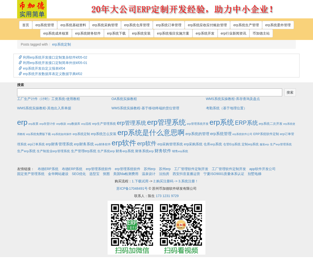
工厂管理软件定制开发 (191, 169)
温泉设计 (149, 174)
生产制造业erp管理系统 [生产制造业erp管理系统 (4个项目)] (53, 151)
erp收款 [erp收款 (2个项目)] (61, 123)
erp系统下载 (116, 33)
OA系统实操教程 (124, 99)
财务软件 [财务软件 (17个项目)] (163, 151)
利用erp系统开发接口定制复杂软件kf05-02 (53, 57)
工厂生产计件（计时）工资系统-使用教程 (48, 99)
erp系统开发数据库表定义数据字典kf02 (50, 74)
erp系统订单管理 (168, 25)
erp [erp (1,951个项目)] (22, 122)
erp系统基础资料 (73, 25)
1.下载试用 (140, 181)
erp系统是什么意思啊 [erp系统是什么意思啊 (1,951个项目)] (150, 132)
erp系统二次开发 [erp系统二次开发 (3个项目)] (270, 123)
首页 (25, 25)
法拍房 (164, 174)
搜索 (20, 85)
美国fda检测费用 (125, 174)
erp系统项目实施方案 (173, 33)
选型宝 (94, 174)
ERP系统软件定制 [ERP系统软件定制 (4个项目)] (266, 134)
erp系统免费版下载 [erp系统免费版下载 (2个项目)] (38, 134)
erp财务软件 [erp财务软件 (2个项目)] (103, 144)
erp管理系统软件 (98, 169)
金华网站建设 (58, 174)
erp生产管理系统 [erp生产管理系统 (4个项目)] (104, 123)
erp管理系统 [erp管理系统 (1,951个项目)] (166, 122)
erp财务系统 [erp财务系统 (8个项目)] (84, 144)
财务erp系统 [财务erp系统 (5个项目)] (125, 151)
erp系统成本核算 (56, 33)
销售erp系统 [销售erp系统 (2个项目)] (180, 151)
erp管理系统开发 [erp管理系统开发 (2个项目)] (198, 123)
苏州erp (150, 169)
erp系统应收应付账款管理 (207, 25)
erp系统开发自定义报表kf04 (42, 68)
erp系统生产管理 (246, 25)
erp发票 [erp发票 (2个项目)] (33, 123)
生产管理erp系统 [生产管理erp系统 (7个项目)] (84, 151)
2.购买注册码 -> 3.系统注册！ (175, 181)
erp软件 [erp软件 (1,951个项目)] (124, 143)
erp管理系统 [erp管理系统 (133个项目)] (131, 123)
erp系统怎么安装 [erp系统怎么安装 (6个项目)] (103, 134)
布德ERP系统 (48, 169)
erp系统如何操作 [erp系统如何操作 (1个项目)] (62, 134)
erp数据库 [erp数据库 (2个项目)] (73, 123)
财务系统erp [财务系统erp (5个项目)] (144, 151)
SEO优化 (79, 174)
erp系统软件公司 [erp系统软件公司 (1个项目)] (242, 134)
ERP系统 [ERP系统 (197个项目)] (246, 123)
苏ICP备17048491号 (132, 188)
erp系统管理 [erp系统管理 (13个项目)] (221, 134)
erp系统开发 (205, 33)
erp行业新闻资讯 (233, 33)
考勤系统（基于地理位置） (226, 108)
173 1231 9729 (167, 196)
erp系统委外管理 (278, 25)
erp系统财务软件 (88, 33)
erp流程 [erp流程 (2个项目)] (86, 123)
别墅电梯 (254, 174)
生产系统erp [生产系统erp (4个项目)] (106, 151)
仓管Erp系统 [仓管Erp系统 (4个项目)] (232, 144)
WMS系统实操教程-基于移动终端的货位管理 (145, 108)
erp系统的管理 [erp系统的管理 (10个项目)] (197, 134)
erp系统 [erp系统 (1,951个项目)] (222, 122)
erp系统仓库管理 (137, 25)
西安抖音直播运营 (186, 174)
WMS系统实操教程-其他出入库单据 (44, 108)
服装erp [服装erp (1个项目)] (264, 144)
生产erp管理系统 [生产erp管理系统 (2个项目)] (281, 144)
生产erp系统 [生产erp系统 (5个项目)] (26, 151)
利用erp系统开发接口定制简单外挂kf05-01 (53, 63)
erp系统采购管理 (105, 25)
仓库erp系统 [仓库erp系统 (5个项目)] (212, 144)
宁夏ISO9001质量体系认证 (223, 174)
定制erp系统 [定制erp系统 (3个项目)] (250, 144)
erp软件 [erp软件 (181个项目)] (146, 143)
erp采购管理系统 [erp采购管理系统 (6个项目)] (170, 144)
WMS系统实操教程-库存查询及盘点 (233, 99)
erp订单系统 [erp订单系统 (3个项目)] (36, 144)
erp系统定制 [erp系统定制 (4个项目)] (81, 134)
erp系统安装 (141, 33)
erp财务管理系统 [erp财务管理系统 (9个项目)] (59, 144)
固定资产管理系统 (31, 174)
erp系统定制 (61, 44)
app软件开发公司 (262, 169)
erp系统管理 (44, 25)
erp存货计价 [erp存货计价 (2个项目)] (47, 123)
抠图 (106, 174)
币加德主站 (261, 33)
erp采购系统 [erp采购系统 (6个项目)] (193, 144)
